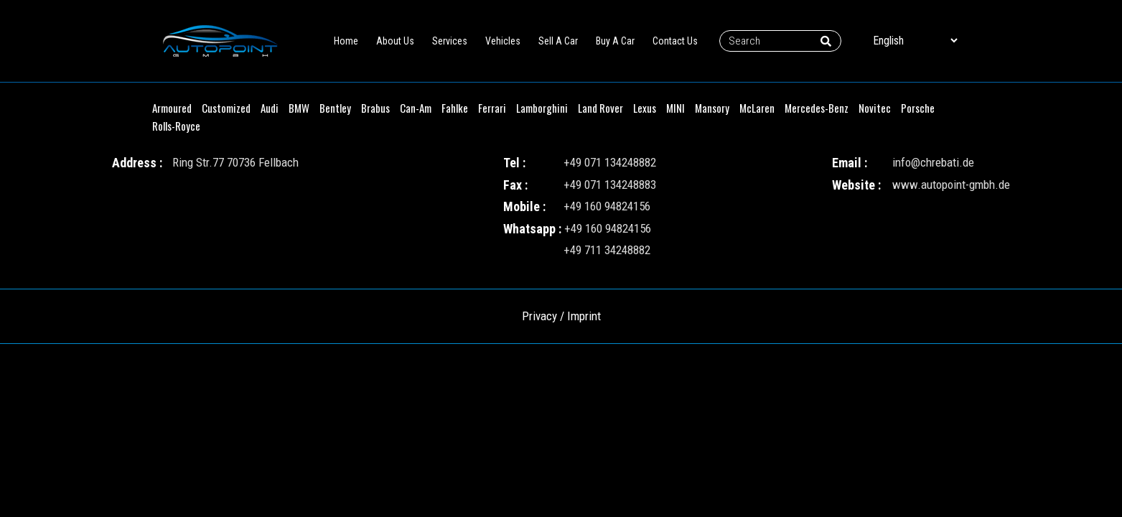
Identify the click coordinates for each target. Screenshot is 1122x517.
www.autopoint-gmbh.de (951, 184)
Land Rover (600, 108)
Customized (226, 108)
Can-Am (415, 108)
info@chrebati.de (933, 162)
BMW (299, 108)
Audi (270, 108)
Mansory (712, 108)
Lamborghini (542, 108)
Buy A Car (615, 41)
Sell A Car (558, 41)
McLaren (757, 108)
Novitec (875, 108)
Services (449, 41)
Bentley (335, 108)
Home (346, 41)
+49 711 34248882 (607, 250)
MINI (675, 108)
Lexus (644, 108)
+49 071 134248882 (610, 162)
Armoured (172, 108)
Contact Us (675, 41)
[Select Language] (915, 40)
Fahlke (454, 108)
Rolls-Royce (176, 126)
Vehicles (502, 41)
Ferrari (492, 108)
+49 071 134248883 (610, 184)
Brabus (375, 108)
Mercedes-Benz (816, 108)
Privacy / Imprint (561, 316)
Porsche (918, 108)
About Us (395, 41)
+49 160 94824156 (607, 206)
